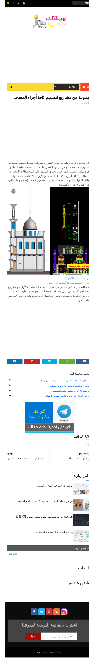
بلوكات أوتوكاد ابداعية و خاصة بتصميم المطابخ (62, 396)
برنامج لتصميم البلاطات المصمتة (49, 532)
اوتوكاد (79, 103)
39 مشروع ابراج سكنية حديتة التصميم (67, 391)
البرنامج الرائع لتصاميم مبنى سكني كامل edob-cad (39, 517)
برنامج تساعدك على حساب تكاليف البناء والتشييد (40, 501)
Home (81, 87)
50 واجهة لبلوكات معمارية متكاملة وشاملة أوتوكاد (61, 381)
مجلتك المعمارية (37, 653)
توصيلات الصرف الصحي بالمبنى (50, 486)
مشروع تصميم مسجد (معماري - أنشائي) (63, 283)
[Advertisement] (44, 54)
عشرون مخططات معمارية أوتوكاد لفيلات (65, 386)
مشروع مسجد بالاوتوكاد (73, 279)
